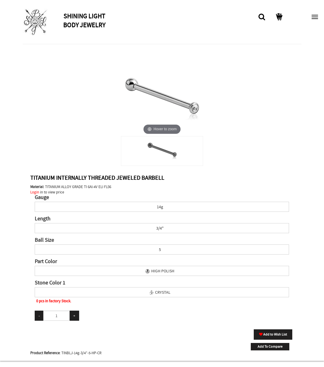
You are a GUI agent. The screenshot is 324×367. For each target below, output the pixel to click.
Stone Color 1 (50, 283)
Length (42, 219)
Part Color (46, 261)
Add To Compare (270, 346)
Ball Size (44, 240)
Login (34, 192)
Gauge (42, 197)
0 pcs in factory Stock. (53, 301)
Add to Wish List (273, 334)
